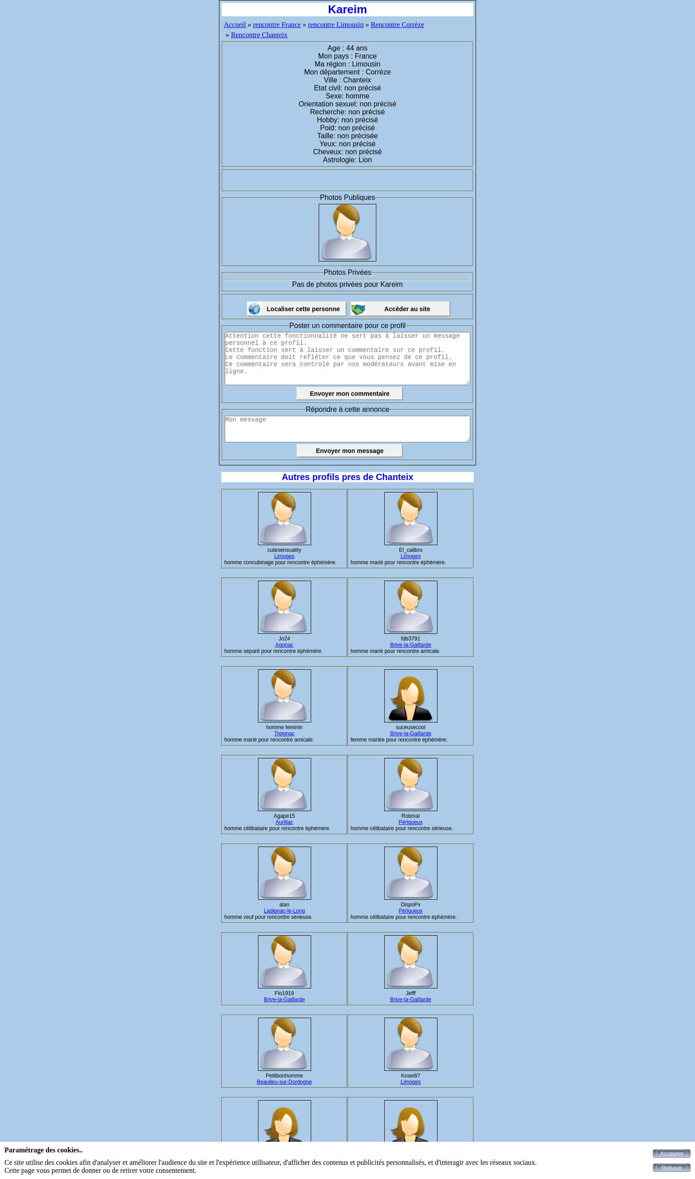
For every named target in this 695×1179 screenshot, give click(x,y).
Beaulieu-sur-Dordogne (284, 1082)
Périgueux (410, 822)
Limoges (284, 556)
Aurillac (284, 822)
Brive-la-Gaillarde (410, 645)
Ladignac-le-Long (284, 911)
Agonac (284, 645)
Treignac (284, 733)
